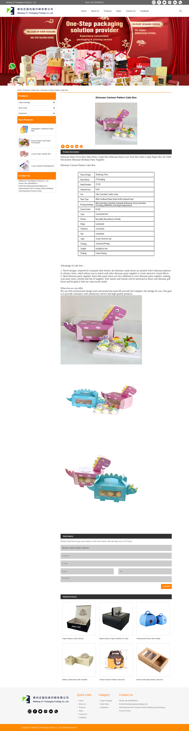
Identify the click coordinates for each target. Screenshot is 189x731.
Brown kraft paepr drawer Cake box (150, 680)
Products (107, 11)
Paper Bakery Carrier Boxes (72, 639)
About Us (95, 11)
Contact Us (131, 11)
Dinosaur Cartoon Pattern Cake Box (54, 90)
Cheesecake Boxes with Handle (148, 639)
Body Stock (23, 108)
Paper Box (35, 90)
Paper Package (24, 102)
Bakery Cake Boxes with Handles (74, 680)
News (118, 11)
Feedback (144, 11)
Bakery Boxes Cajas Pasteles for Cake (113, 639)
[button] (85, 83)
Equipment (23, 113)
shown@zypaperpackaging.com (136, 704)
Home (83, 11)
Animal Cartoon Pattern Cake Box (112, 680)
